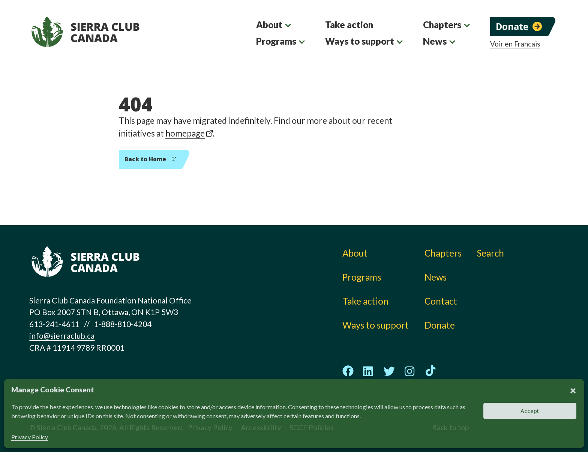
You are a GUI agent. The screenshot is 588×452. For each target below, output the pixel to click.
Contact (440, 301)
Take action (349, 24)
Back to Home (145, 159)
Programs (276, 41)
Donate (512, 26)
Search (490, 253)
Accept (529, 410)
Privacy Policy (29, 436)
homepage (185, 133)
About (269, 24)
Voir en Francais (515, 44)
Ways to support (359, 41)
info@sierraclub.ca (61, 335)
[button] (573, 389)
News (435, 41)
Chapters (442, 24)
